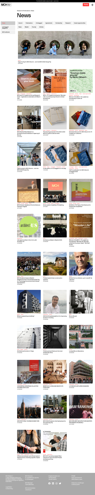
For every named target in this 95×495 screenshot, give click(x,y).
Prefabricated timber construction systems (52, 279)
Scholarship (59, 23)
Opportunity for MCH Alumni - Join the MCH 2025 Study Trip (27, 169)
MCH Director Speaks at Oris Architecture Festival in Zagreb (28, 206)
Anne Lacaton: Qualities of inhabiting (53, 205)
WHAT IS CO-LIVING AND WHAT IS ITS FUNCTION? (53, 387)
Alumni (20, 23)
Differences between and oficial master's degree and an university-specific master (28, 457)
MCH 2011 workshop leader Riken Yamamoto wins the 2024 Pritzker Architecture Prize (52, 458)
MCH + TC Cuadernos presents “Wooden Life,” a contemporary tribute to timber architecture (54, 97)
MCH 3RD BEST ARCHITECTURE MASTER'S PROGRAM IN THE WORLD (80, 422)
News (32, 10)
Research (68, 23)
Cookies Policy (9, 488)
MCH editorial (6, 32)
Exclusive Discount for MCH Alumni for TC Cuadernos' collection (80, 132)
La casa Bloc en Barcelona (76, 351)
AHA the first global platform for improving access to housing (55, 317)
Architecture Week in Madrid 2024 (52, 240)
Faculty (34, 27)
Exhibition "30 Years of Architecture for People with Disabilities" (80, 206)
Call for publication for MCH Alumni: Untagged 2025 (79, 171)
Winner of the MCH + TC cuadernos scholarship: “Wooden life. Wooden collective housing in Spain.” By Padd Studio (79, 242)
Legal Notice (9, 487)
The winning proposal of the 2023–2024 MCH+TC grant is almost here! (54, 132)
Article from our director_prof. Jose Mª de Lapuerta (80, 279)
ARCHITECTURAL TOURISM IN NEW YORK (28, 421)
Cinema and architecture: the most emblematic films (52, 352)
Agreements (48, 23)
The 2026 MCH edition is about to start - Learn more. (47, 1)
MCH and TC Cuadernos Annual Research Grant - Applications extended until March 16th (28, 97)
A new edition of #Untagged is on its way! (54, 168)
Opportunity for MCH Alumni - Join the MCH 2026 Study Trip (34, 62)
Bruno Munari (73, 316)
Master (27, 27)
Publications (29, 23)
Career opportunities (79, 23)
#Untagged (39, 23)
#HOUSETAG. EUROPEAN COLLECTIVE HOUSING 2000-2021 (27, 387)
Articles (41, 27)
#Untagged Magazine (5, 28)
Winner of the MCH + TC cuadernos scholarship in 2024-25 (78, 97)
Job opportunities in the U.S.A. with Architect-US (27, 241)
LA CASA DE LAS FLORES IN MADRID (79, 386)
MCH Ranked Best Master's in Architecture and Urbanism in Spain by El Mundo (28, 133)
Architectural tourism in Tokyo (25, 351)
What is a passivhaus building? (25, 316)
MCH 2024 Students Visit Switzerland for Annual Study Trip (54, 422)
